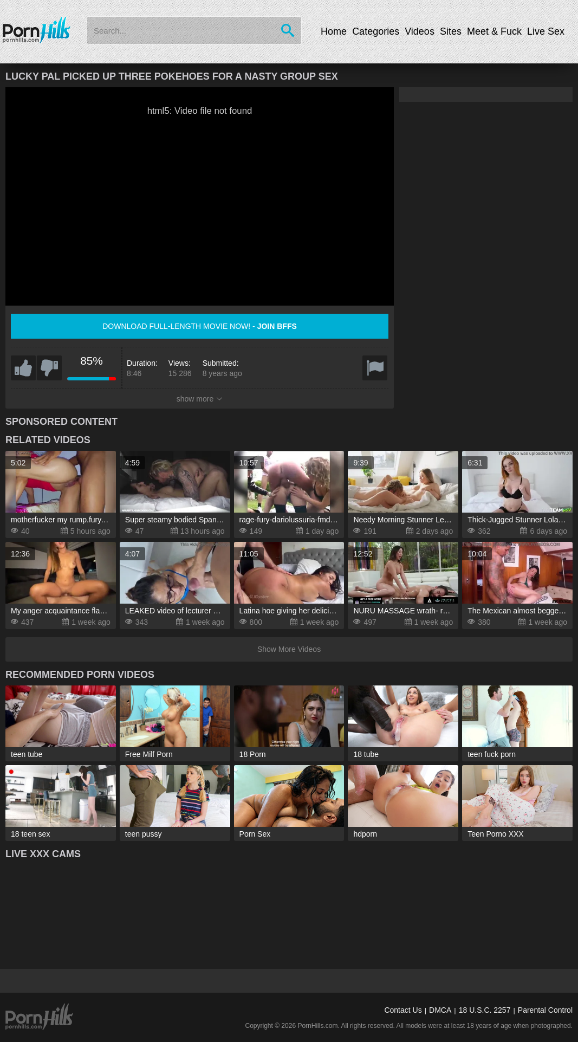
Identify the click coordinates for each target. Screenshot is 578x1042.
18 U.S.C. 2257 (485, 1010)
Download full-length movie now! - (199, 326)
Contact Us (402, 1010)
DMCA (440, 1010)
